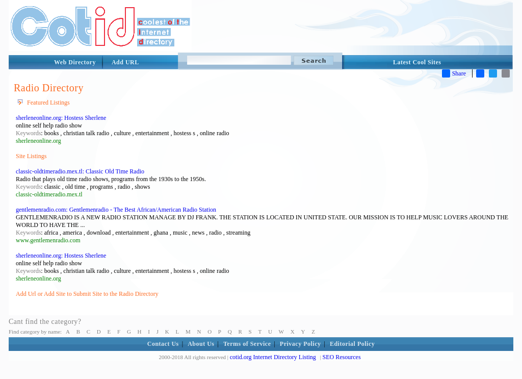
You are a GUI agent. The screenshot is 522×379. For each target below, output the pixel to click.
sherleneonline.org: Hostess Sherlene (61, 117)
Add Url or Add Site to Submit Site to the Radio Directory (87, 293)
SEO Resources (342, 357)
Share (454, 73)
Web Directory (75, 62)
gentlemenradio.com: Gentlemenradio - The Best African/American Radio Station (116, 209)
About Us (201, 343)
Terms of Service (247, 343)
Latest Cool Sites (417, 62)
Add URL (125, 62)
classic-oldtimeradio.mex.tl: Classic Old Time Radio (80, 171)
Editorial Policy (352, 343)
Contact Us (163, 343)
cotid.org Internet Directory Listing (273, 357)
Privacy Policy (300, 343)
